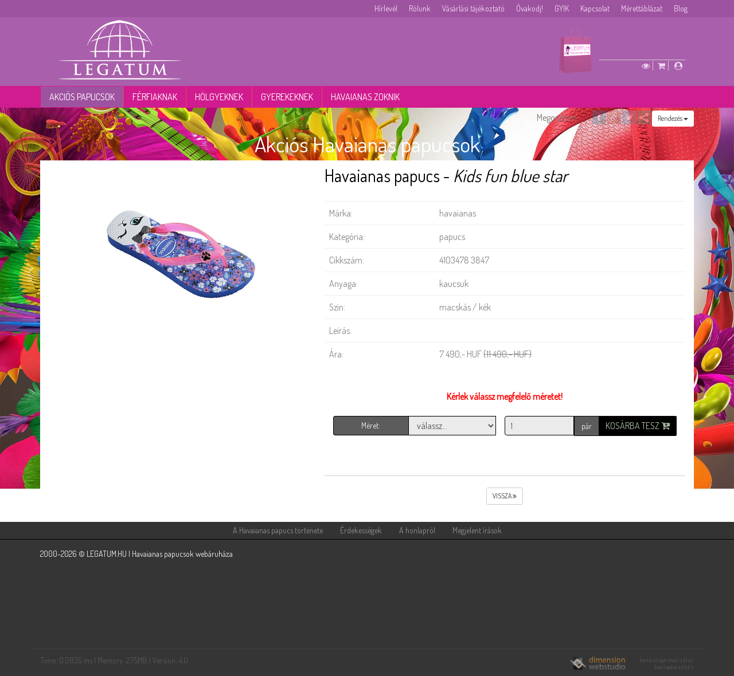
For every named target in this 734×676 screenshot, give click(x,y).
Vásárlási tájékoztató (473, 8)
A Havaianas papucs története (278, 530)
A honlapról (417, 530)
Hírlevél (385, 8)
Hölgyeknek (219, 97)
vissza (505, 496)
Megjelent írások (477, 530)
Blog (681, 8)
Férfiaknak (154, 97)
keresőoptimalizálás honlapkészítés (667, 663)
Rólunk (420, 8)
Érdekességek (361, 530)
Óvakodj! (529, 8)
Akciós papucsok (82, 97)
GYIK (562, 8)
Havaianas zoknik (365, 97)
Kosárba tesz (638, 425)
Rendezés (673, 118)
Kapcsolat (595, 8)
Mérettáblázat (641, 8)
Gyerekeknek (287, 97)
